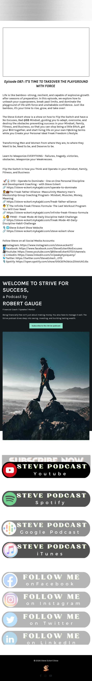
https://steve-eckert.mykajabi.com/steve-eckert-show (40, 231)
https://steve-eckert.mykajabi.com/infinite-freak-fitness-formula (47, 212)
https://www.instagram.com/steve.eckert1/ (46, 245)
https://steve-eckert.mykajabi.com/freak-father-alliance (42, 201)
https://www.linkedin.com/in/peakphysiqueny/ (46, 254)
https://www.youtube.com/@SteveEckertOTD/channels (52, 251)
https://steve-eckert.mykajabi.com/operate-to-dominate (41, 187)
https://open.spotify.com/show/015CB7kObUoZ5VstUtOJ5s (52, 261)
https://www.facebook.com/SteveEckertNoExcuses (50, 248)
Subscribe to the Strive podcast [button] (46, 326)
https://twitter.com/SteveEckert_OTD (39, 258)
